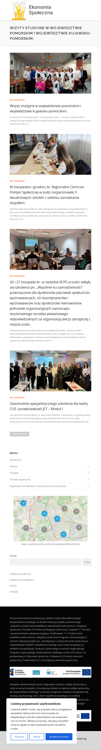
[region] (41, 721)
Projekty (14, 472)
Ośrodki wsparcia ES (20, 479)
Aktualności (17, 100)
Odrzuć (36, 736)
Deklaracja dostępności (22, 579)
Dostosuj (19, 736)
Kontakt (14, 591)
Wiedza (13, 466)
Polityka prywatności (20, 573)
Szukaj (13, 555)
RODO (13, 585)
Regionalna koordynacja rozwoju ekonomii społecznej (38, 486)
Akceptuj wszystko (59, 736)
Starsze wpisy (19, 434)
